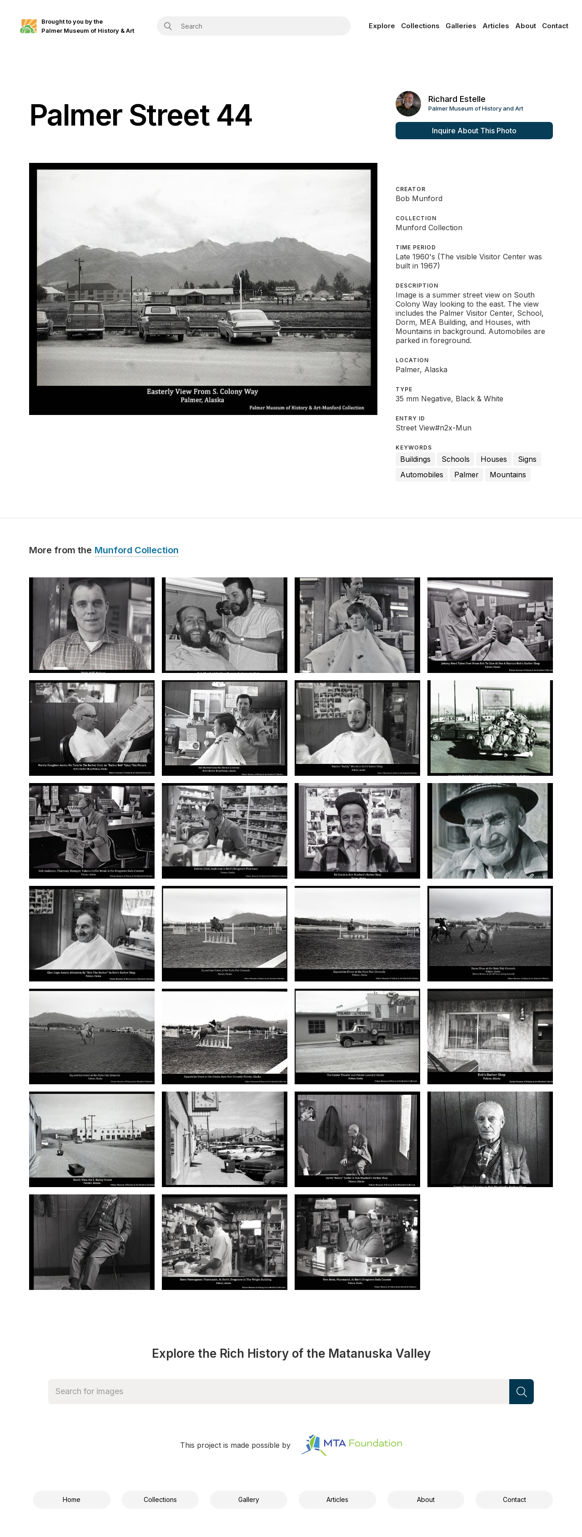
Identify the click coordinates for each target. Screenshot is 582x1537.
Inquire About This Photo (474, 130)
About (525, 25)
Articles (495, 25)
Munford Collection (137, 551)
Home (71, 1499)
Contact (555, 25)
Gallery (248, 1499)
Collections (420, 25)
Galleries (461, 25)
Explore (382, 25)
